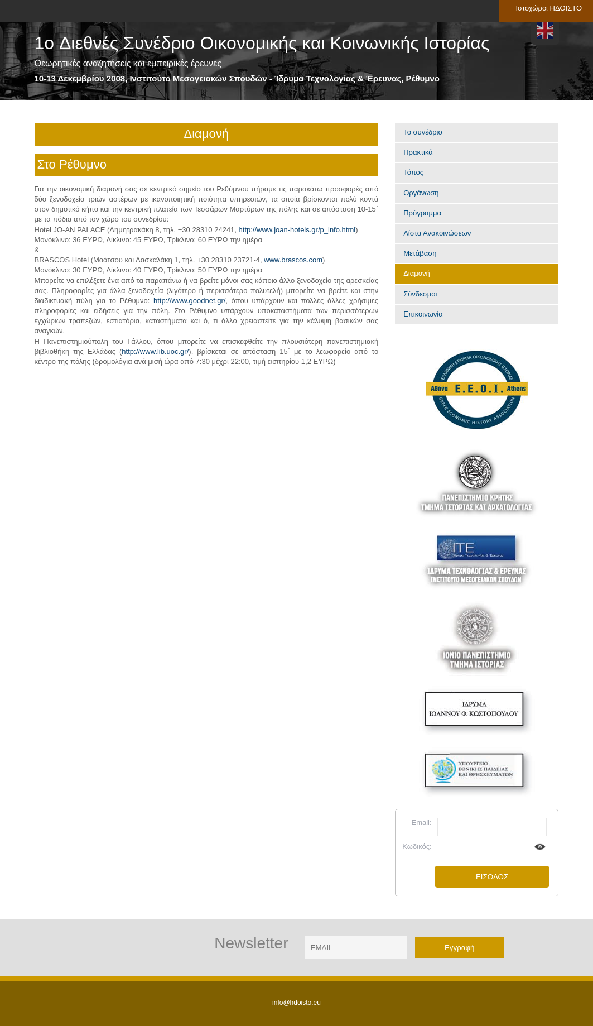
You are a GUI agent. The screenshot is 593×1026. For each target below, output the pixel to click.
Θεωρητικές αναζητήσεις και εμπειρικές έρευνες (128, 63)
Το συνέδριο (422, 132)
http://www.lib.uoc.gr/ (155, 351)
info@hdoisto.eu (296, 1002)
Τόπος (413, 172)
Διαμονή (416, 273)
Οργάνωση (420, 193)
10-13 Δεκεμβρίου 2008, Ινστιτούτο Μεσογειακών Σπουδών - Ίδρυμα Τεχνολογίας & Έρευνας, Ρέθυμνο (237, 78)
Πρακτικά (418, 152)
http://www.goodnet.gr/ (189, 300)
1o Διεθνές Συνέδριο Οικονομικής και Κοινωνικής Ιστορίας (262, 43)
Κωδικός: (416, 846)
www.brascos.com (293, 260)
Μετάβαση (419, 253)
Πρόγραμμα (422, 213)
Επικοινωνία (423, 314)
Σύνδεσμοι (420, 294)
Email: (421, 822)
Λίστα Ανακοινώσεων (437, 233)
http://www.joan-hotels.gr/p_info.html (297, 230)
